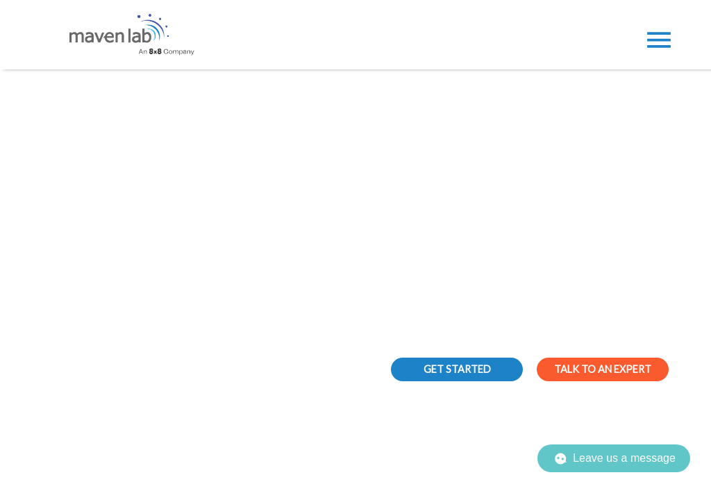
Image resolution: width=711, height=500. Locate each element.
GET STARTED (457, 369)
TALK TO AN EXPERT (602, 369)
